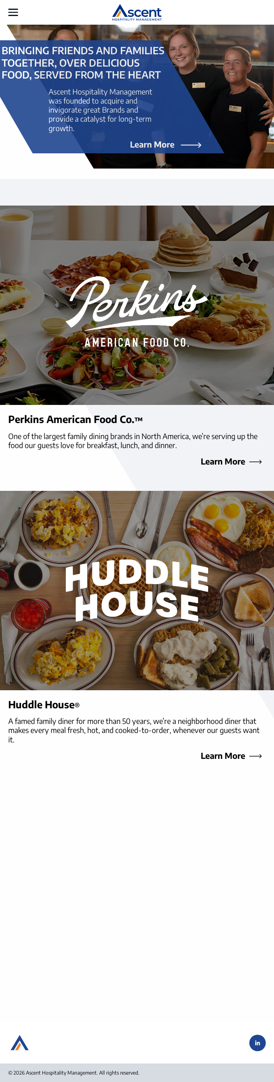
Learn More (152, 144)
